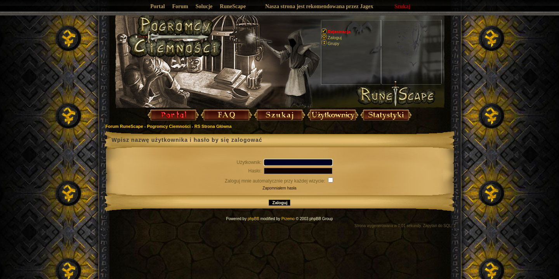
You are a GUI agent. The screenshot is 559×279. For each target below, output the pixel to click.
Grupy (330, 43)
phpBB (253, 219)
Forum (180, 6)
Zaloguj (332, 37)
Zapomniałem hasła (279, 188)
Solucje (204, 6)
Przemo (288, 219)
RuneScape (233, 6)
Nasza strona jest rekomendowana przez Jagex (319, 6)
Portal (157, 6)
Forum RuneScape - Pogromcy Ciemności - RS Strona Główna (169, 126)
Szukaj (402, 6)
